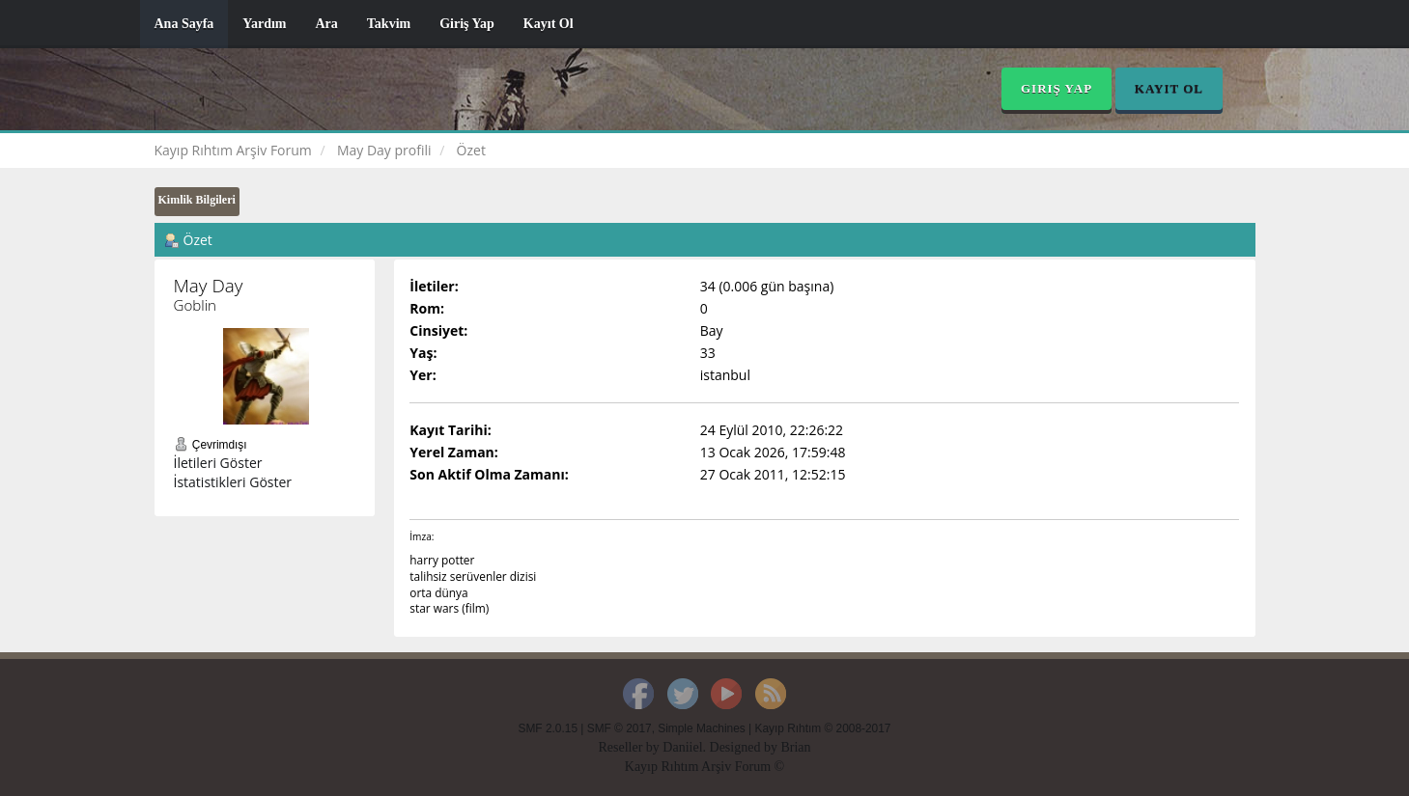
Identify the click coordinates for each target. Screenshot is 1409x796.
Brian (795, 747)
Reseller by (630, 747)
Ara (326, 23)
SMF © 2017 (619, 728)
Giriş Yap (466, 23)
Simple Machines (702, 728)
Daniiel (682, 747)
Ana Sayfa (184, 23)
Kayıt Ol (548, 23)
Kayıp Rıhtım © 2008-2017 (822, 728)
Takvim (388, 23)
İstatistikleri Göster (233, 482)
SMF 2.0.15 (548, 728)
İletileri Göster (218, 462)
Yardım (264, 23)
